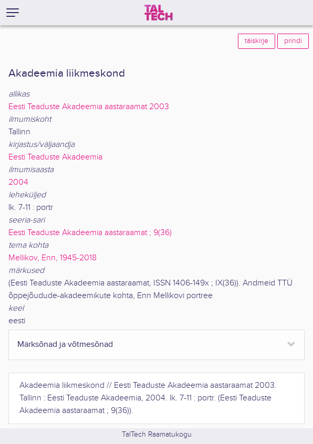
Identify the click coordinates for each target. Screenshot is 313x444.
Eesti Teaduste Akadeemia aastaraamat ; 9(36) (90, 233)
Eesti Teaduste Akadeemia (55, 157)
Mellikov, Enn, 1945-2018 (52, 258)
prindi (293, 41)
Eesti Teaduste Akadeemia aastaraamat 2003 (88, 107)
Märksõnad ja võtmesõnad (65, 345)
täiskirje (256, 41)
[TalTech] (158, 12)
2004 (18, 182)
